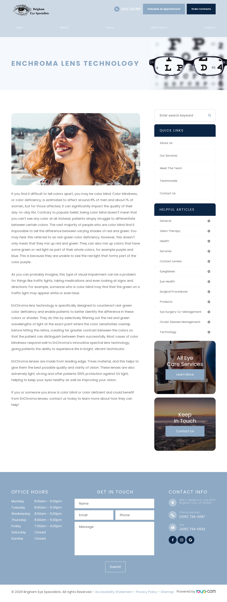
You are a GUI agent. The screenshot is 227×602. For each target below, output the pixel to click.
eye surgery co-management (183, 314)
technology (169, 335)
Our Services (169, 155)
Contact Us (210, 27)
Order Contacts (201, 8)
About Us (64, 27)
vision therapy (171, 231)
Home (20, 27)
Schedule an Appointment (164, 8)
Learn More (185, 378)
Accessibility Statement (113, 595)
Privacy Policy (146, 595)
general (166, 221)
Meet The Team (172, 168)
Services (110, 27)
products (167, 304)
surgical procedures (175, 294)
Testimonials (170, 181)
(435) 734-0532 (192, 532)
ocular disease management (183, 325)
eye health (168, 283)
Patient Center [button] (159, 27)
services (166, 252)
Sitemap (167, 595)
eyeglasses (168, 273)
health (165, 242)
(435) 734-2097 (131, 9)
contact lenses (172, 262)
